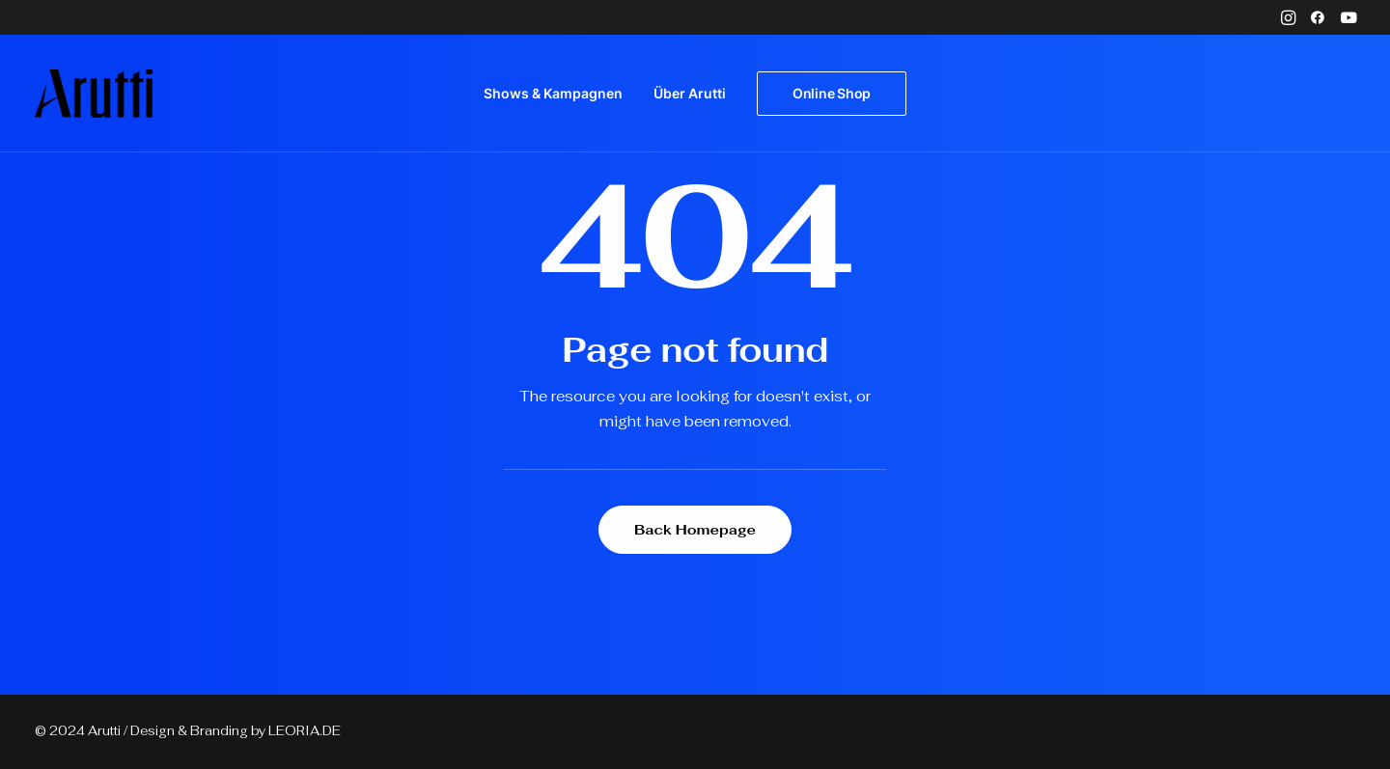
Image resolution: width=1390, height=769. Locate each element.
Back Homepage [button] (695, 529)
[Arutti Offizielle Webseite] (94, 93)
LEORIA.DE (304, 731)
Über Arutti (689, 93)
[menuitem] (1288, 17)
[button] (1288, 17)
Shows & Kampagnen (553, 93)
